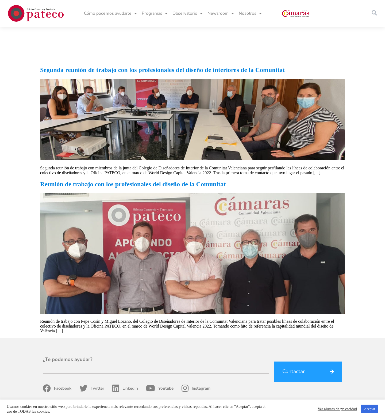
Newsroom (220, 13)
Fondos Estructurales (219, 396)
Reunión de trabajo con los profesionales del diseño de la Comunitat (133, 149)
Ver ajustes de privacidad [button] (337, 409)
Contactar (293, 337)
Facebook (57, 354)
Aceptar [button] (369, 409)
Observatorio (187, 13)
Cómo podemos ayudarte (110, 13)
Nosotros (250, 13)
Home (193, 396)
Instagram (196, 354)
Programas (155, 13)
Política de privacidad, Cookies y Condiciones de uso (284, 396)
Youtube (160, 354)
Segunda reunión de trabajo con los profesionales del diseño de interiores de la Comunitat (162, 35)
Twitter (91, 354)
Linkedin (125, 354)
